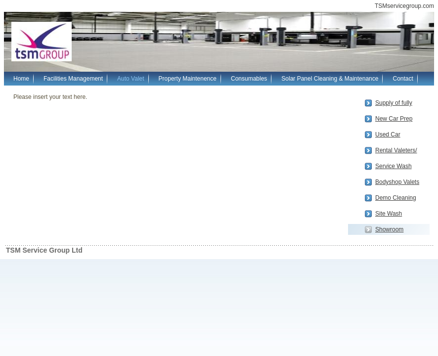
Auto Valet (130, 78)
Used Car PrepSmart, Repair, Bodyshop (398, 135)
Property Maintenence (188, 78)
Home (21, 78)
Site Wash (388, 213)
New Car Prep (393, 118)
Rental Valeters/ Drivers (396, 151)
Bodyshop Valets (397, 181)
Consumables (249, 78)
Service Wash (393, 166)
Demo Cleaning (395, 197)
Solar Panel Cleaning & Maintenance (329, 78)
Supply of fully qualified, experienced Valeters (393, 103)
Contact (403, 78)
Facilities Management (73, 78)
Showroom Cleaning (389, 230)
